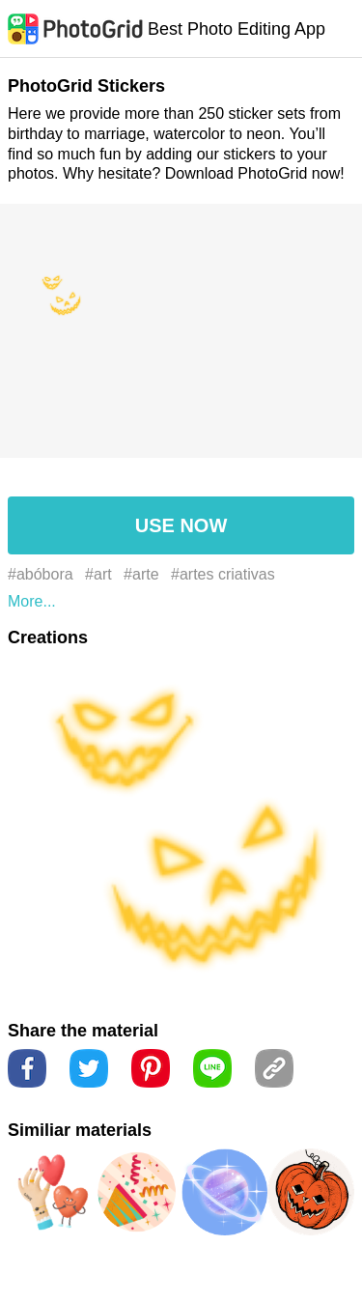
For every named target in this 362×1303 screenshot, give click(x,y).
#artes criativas (223, 574)
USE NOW (181, 525)
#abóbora (40, 574)
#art (98, 574)
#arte (141, 574)
